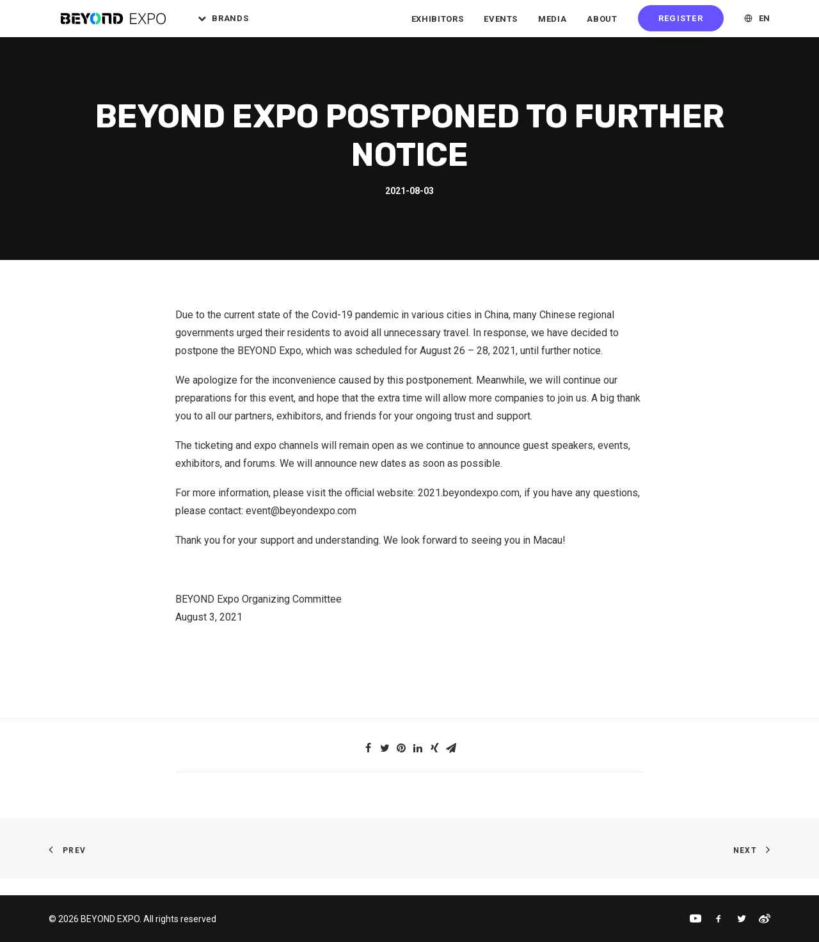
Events (501, 25)
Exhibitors (437, 25)
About (602, 25)
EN (764, 25)
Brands (252, 25)
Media (552, 25)
